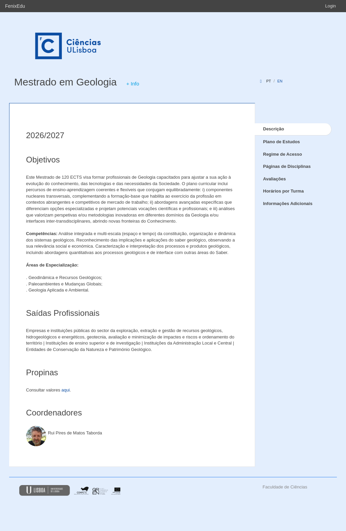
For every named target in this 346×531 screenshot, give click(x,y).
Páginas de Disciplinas (287, 166)
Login (330, 5)
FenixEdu (15, 6)
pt (268, 81)
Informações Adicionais (288, 203)
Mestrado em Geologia (65, 81)
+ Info (132, 83)
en (279, 81)
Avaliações (274, 178)
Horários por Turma (283, 191)
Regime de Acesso (282, 154)
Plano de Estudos (281, 141)
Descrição (273, 128)
